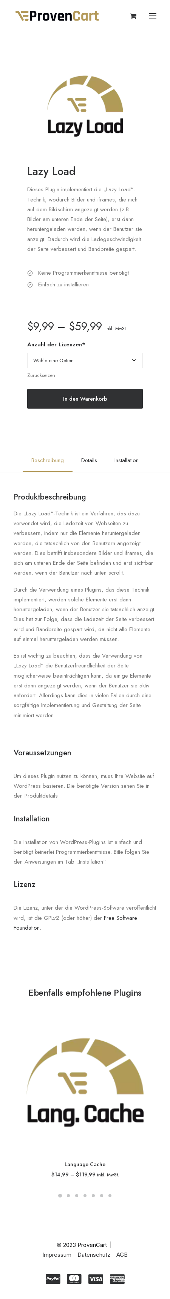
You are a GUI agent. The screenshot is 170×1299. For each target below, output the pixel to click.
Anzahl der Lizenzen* (56, 344)
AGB (122, 1254)
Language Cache (85, 1164)
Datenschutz (93, 1254)
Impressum (56, 1254)
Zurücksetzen (41, 375)
